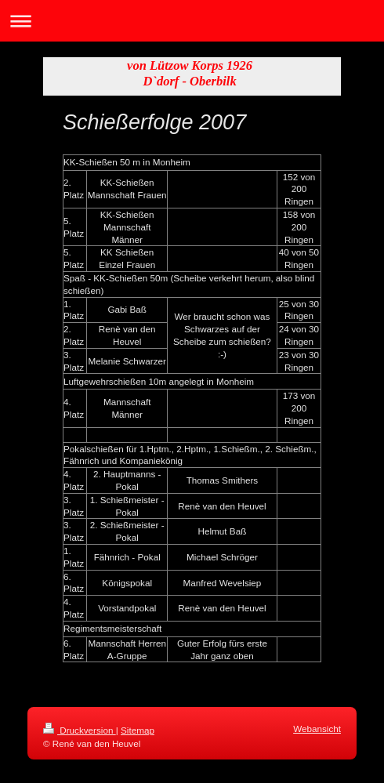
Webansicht (317, 728)
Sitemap (137, 730)
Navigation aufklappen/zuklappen (192, 21)
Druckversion (79, 730)
